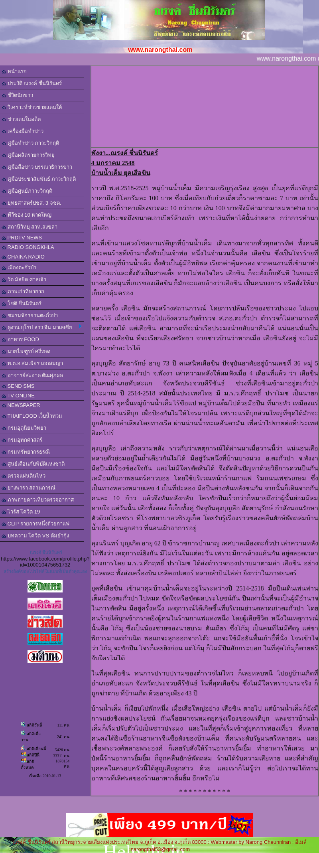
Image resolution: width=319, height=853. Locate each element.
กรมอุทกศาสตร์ (22, 440)
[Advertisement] (206, 106)
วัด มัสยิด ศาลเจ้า (24, 279)
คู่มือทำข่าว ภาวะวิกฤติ (30, 143)
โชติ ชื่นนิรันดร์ (21, 303)
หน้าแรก (14, 71)
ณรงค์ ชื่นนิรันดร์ (46, 552)
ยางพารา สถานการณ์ (28, 488)
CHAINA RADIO (23, 257)
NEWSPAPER (21, 405)
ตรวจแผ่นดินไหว (23, 476)
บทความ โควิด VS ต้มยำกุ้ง (35, 536)
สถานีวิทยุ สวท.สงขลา (29, 227)
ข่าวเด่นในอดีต (21, 119)
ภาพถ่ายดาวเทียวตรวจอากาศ (38, 500)
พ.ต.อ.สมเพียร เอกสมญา (32, 363)
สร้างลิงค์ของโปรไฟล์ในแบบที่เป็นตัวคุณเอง (45, 571)
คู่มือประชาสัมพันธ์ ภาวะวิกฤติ (39, 179)
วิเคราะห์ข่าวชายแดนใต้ (32, 107)
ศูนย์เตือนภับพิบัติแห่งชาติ (33, 464)
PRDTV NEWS (22, 238)
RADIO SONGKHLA (28, 247)
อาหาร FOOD (20, 339)
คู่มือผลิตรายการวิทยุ (28, 155)
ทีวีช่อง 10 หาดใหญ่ (26, 215)
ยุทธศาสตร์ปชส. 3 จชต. (31, 203)
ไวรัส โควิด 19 (21, 512)
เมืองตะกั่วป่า (19, 268)
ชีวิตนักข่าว (17, 95)
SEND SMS (18, 386)
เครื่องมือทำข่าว (22, 131)
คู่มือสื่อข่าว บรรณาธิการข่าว (37, 167)
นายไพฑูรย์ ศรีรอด (26, 351)
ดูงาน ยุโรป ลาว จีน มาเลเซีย (42, 327)
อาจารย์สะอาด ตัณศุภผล (32, 375)
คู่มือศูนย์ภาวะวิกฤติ (27, 191)
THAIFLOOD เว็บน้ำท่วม (32, 416)
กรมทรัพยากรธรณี (26, 452)
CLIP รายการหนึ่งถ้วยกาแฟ (35, 524)
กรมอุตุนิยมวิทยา (24, 428)
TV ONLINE (18, 396)
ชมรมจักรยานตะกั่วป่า (30, 315)
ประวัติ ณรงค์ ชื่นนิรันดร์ (32, 83)
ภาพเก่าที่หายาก (23, 291)
